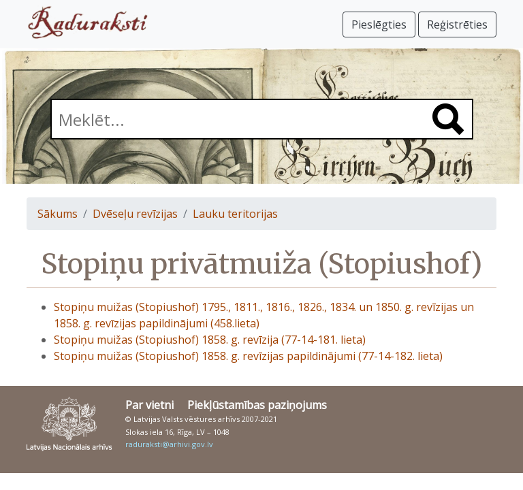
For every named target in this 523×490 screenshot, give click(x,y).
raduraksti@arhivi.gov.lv (169, 444)
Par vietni (149, 404)
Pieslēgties (379, 24)
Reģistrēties (457, 24)
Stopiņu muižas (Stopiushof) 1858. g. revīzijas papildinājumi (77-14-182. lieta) (248, 355)
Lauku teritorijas (235, 213)
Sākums (57, 213)
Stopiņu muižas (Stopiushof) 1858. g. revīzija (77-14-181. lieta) (210, 339)
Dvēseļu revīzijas (135, 213)
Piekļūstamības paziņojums (257, 404)
